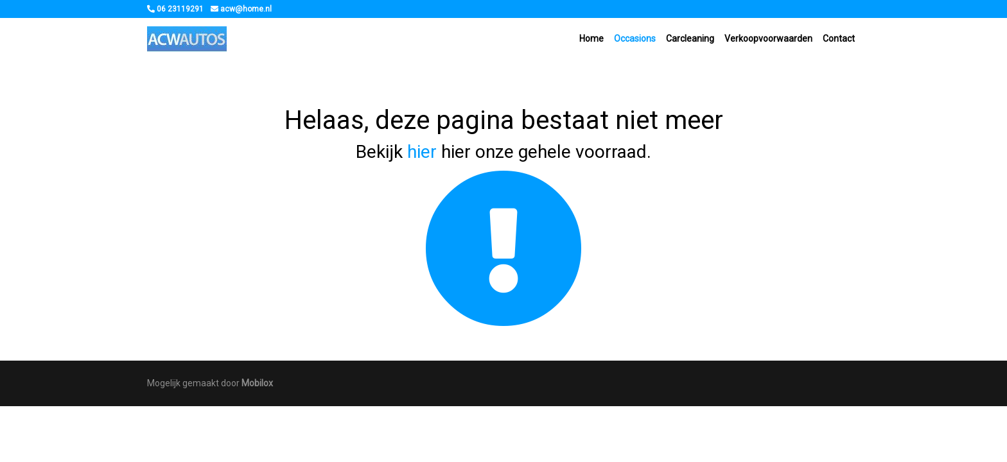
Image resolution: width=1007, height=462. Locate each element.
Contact (839, 38)
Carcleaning (690, 38)
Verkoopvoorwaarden (768, 38)
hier (422, 151)
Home (591, 38)
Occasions (635, 38)
